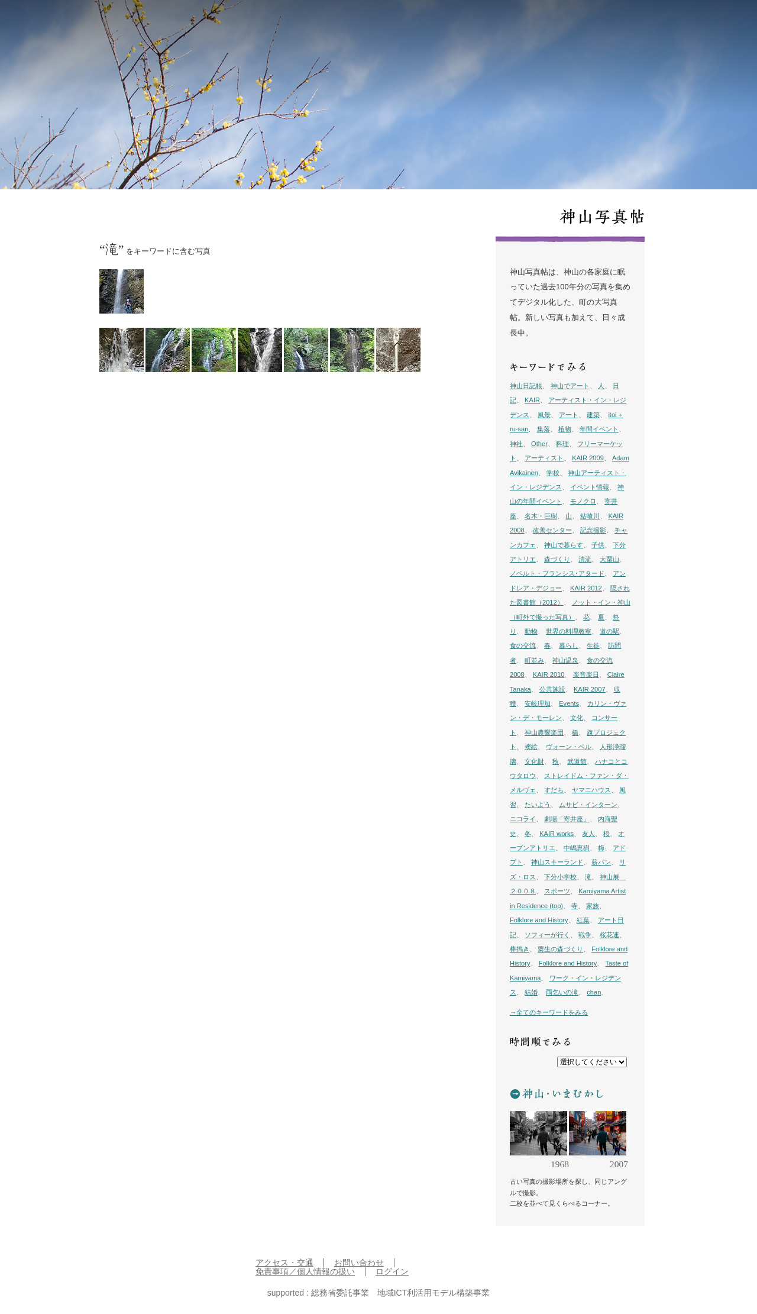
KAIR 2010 (549, 674)
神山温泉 (565, 660)
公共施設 (552, 689)
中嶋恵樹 (577, 847)
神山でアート (570, 385)
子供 (597, 544)
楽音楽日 (586, 674)
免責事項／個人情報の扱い (305, 1271)
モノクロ (583, 501)
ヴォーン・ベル (568, 746)
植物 (564, 428)
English (693, 24)
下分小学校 (560, 876)
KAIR (532, 399)
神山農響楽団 (544, 732)
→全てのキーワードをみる (549, 1012)
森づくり (557, 559)
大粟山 (609, 559)
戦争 (584, 934)
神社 (516, 443)
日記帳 (510, 24)
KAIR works (556, 833)
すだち (554, 789)
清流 (584, 559)
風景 (544, 414)
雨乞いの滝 (562, 992)
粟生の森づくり (560, 949)
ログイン (392, 1271)
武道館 (577, 761)
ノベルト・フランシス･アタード (557, 573)
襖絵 (531, 746)
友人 (588, 833)
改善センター (552, 530)
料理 (562, 443)
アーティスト (544, 457)
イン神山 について (643, 24)
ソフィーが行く (547, 934)
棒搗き (519, 949)
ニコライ (523, 818)
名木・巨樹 (541, 515)
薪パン (601, 862)
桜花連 (609, 934)
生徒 (593, 645)
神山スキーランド (557, 862)
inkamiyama (92, 23)
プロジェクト (582, 24)
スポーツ (557, 891)
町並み (534, 660)
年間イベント (599, 428)
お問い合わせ (359, 1262)
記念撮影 (593, 530)
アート (568, 414)
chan (594, 992)
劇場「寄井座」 (567, 818)
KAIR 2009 (588, 457)
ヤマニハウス (591, 789)
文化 (576, 717)
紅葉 (583, 920)
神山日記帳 (526, 385)
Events (569, 703)
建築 (593, 414)
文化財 (534, 761)
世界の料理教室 (568, 631)
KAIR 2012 (586, 588)
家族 (592, 905)
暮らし (568, 645)
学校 (552, 472)
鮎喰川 (590, 515)
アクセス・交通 (284, 1262)
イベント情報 (589, 486)
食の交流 (523, 645)
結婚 (531, 992)
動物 (531, 631)
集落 (543, 428)
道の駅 (609, 631)
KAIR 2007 (590, 689)
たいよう (538, 804)
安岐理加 (538, 703)
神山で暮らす (563, 544)
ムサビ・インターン (588, 804)
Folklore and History (539, 920)
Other (539, 443)
